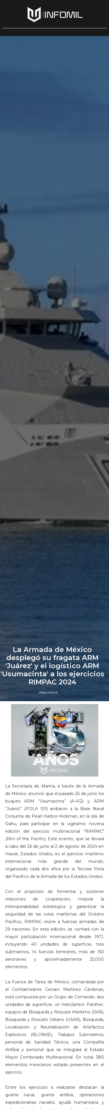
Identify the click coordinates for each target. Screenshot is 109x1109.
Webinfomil (48, 692)
